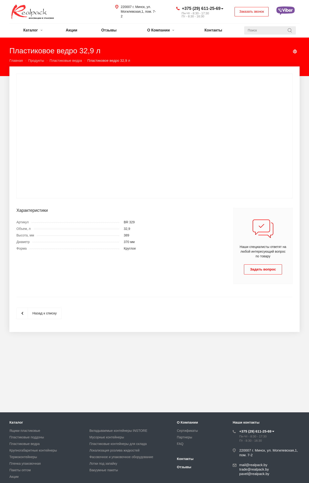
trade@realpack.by (254, 469)
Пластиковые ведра (24, 444)
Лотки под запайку (103, 463)
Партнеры (184, 437)
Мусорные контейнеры (106, 437)
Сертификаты (187, 431)
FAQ (180, 444)
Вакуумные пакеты (103, 470)
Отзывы (108, 30)
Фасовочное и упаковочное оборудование (121, 457)
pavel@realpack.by (254, 474)
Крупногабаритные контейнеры (33, 450)
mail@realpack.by (253, 465)
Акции (71, 30)
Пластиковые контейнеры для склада (118, 444)
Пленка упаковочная (25, 463)
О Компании (160, 30)
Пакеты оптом (20, 470)
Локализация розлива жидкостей (114, 450)
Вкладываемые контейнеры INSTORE (118, 431)
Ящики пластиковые (24, 431)
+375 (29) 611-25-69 (201, 8)
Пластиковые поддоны (26, 437)
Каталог (32, 30)
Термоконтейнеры (23, 457)
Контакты (213, 30)
